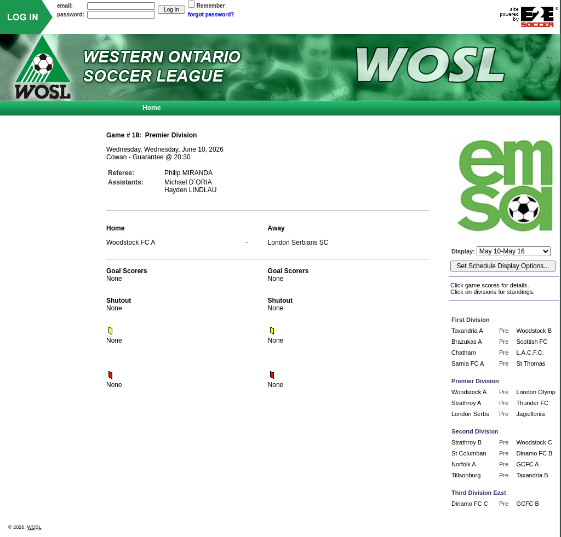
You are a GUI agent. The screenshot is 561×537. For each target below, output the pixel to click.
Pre (503, 330)
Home (151, 108)
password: (70, 14)
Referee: (121, 173)
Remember (211, 6)
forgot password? (211, 14)
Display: (464, 251)
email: (65, 6)
